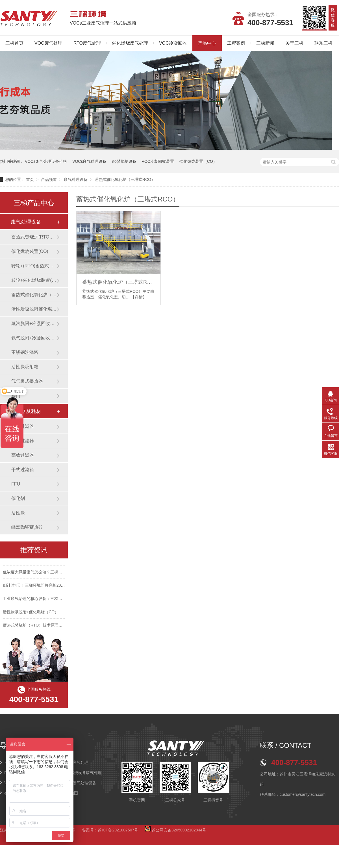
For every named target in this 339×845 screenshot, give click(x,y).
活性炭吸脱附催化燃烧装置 (33, 309)
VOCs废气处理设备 (89, 161)
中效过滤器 (22, 440)
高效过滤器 (22, 455)
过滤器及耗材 (26, 411)
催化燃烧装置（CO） (198, 161)
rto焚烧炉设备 (124, 161)
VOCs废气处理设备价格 (46, 161)
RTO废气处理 (87, 43)
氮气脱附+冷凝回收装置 (33, 337)
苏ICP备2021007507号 (118, 830)
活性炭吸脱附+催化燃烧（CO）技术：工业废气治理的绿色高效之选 (62, 612)
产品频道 (49, 179)
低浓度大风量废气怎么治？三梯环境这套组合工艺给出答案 (54, 572)
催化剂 (18, 498)
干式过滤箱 (22, 469)
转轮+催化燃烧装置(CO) (33, 280)
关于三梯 (294, 43)
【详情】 (139, 297)
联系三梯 (323, 43)
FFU (15, 484)
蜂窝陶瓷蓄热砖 (27, 527)
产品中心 (207, 43)
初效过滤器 (22, 426)
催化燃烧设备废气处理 (82, 772)
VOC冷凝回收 (173, 43)
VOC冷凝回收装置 (158, 161)
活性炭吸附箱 (24, 366)
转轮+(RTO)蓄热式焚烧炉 (33, 265)
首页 (30, 179)
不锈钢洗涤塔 (24, 352)
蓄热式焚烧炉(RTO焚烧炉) (33, 237)
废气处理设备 (76, 179)
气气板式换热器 (27, 381)
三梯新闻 (265, 43)
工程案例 (236, 43)
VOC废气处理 (48, 43)
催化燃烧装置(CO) (29, 251)
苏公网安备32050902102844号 (175, 830)
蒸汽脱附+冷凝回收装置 (33, 323)
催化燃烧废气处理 (130, 43)
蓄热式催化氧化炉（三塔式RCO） (125, 179)
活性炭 (18, 512)
